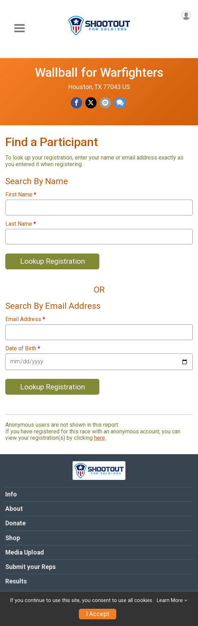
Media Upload (24, 552)
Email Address (25, 319)
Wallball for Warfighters (99, 72)
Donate (15, 523)
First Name (20, 195)
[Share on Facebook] (76, 102)
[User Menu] (186, 15)
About (14, 508)
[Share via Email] (105, 102)
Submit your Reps (30, 566)
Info (11, 494)
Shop (12, 538)
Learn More (170, 600)
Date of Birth (22, 348)
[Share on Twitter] (91, 102)
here (99, 437)
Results (16, 581)
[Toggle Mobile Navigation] (19, 28)
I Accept (97, 614)
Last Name (20, 224)
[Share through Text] (120, 102)
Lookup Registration (52, 261)
